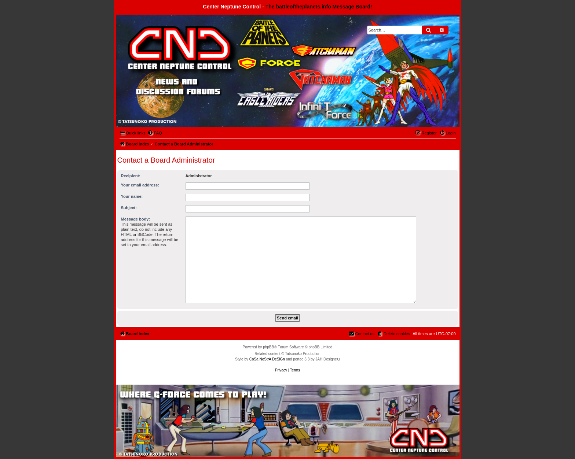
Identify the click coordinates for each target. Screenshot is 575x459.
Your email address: (140, 185)
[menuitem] (154, 133)
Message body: (135, 219)
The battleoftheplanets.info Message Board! (318, 7)
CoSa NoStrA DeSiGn (267, 359)
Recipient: (130, 176)
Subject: (129, 208)
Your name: (132, 196)
